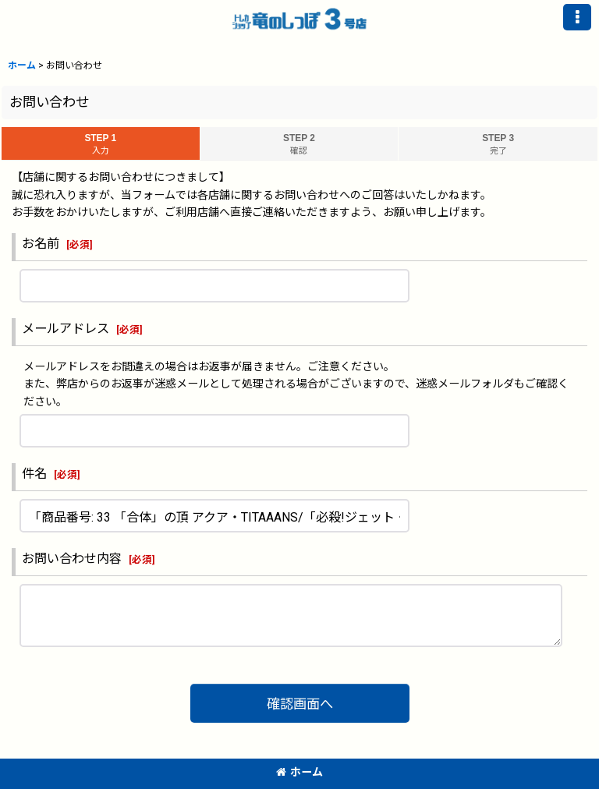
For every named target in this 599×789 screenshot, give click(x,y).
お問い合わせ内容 (72, 558)
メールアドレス (65, 328)
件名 (34, 473)
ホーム (299, 772)
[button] (577, 17)
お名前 (40, 243)
